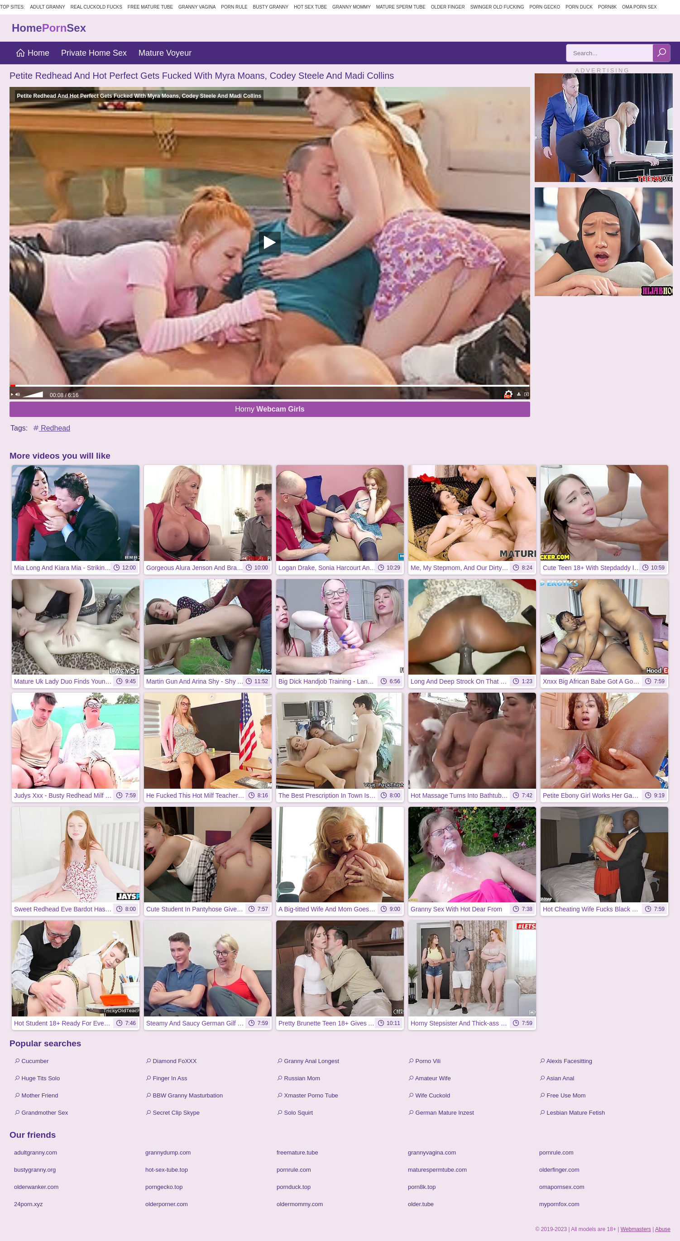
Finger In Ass (166, 1078)
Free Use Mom (562, 1095)
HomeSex (49, 28)
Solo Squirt (295, 1112)
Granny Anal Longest (308, 1061)
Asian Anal (556, 1078)
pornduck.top (294, 1187)
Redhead (51, 428)
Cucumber (31, 1061)
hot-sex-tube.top (166, 1169)
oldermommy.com (300, 1204)
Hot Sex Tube (310, 7)
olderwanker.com (36, 1187)
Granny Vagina (196, 7)
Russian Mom (298, 1078)
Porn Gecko (544, 7)
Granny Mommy (351, 7)
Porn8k (607, 7)
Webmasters (636, 1229)
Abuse (662, 1229)
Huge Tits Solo (37, 1078)
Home (32, 53)
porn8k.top (422, 1187)
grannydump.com (168, 1152)
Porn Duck (579, 7)
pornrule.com (556, 1152)
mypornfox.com (559, 1204)
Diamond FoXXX (170, 1061)
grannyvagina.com (432, 1152)
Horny (270, 409)
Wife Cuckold (429, 1095)
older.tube (421, 1204)
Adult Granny (47, 7)
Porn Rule (234, 7)
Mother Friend (36, 1095)
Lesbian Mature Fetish (572, 1112)
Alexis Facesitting (565, 1061)
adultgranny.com (35, 1152)
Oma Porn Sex (639, 7)
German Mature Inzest (441, 1112)
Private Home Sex (94, 52)
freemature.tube (297, 1152)
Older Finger (448, 7)
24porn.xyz (28, 1204)
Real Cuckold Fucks (96, 7)
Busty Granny (271, 7)
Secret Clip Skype (172, 1112)
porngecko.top (163, 1187)
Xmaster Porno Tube (307, 1095)
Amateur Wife (429, 1078)
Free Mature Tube (150, 7)
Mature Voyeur (165, 52)
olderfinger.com (559, 1169)
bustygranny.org (35, 1169)
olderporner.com (166, 1204)
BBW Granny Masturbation (184, 1095)
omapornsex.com (561, 1187)
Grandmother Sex (41, 1112)
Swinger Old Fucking (497, 7)
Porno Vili (424, 1061)
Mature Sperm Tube (401, 7)
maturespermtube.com (437, 1169)
